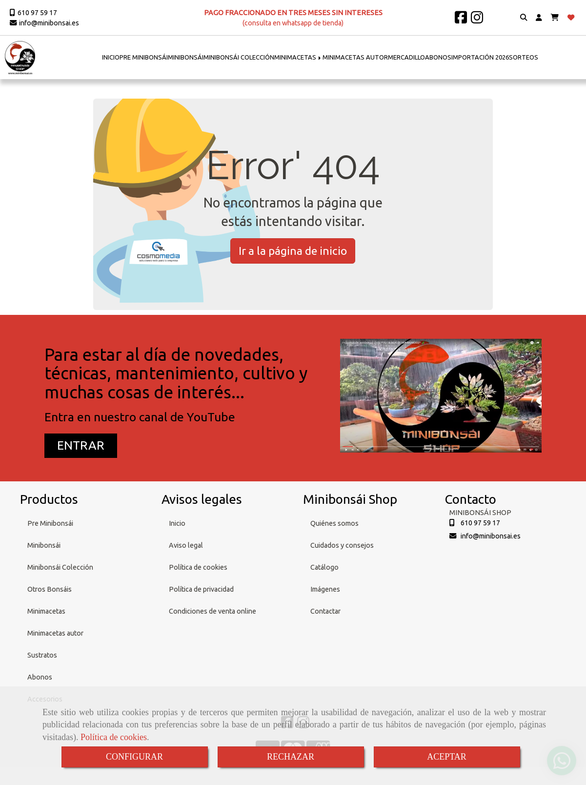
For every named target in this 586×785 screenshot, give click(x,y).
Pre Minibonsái (50, 523)
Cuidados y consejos (342, 545)
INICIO (111, 57)
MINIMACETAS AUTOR (355, 57)
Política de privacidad (201, 589)
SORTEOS (523, 57)
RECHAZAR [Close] (290, 757)
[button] (539, 18)
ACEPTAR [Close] (446, 757)
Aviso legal (186, 545)
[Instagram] (477, 20)
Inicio (177, 523)
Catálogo (324, 567)
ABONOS (438, 57)
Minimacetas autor (55, 633)
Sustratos (42, 655)
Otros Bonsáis (49, 589)
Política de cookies (114, 737)
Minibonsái (44, 545)
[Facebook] (461, 20)
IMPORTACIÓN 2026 (480, 57)
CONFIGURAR (134, 757)
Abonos (39, 677)
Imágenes (325, 589)
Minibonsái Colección (60, 567)
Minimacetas (46, 611)
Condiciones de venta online (212, 611)
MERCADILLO (406, 57)
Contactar (325, 611)
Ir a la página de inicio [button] (293, 251)
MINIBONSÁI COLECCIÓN (238, 57)
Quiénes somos (334, 523)
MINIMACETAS (298, 57)
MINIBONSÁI (185, 57)
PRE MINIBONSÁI (144, 57)
